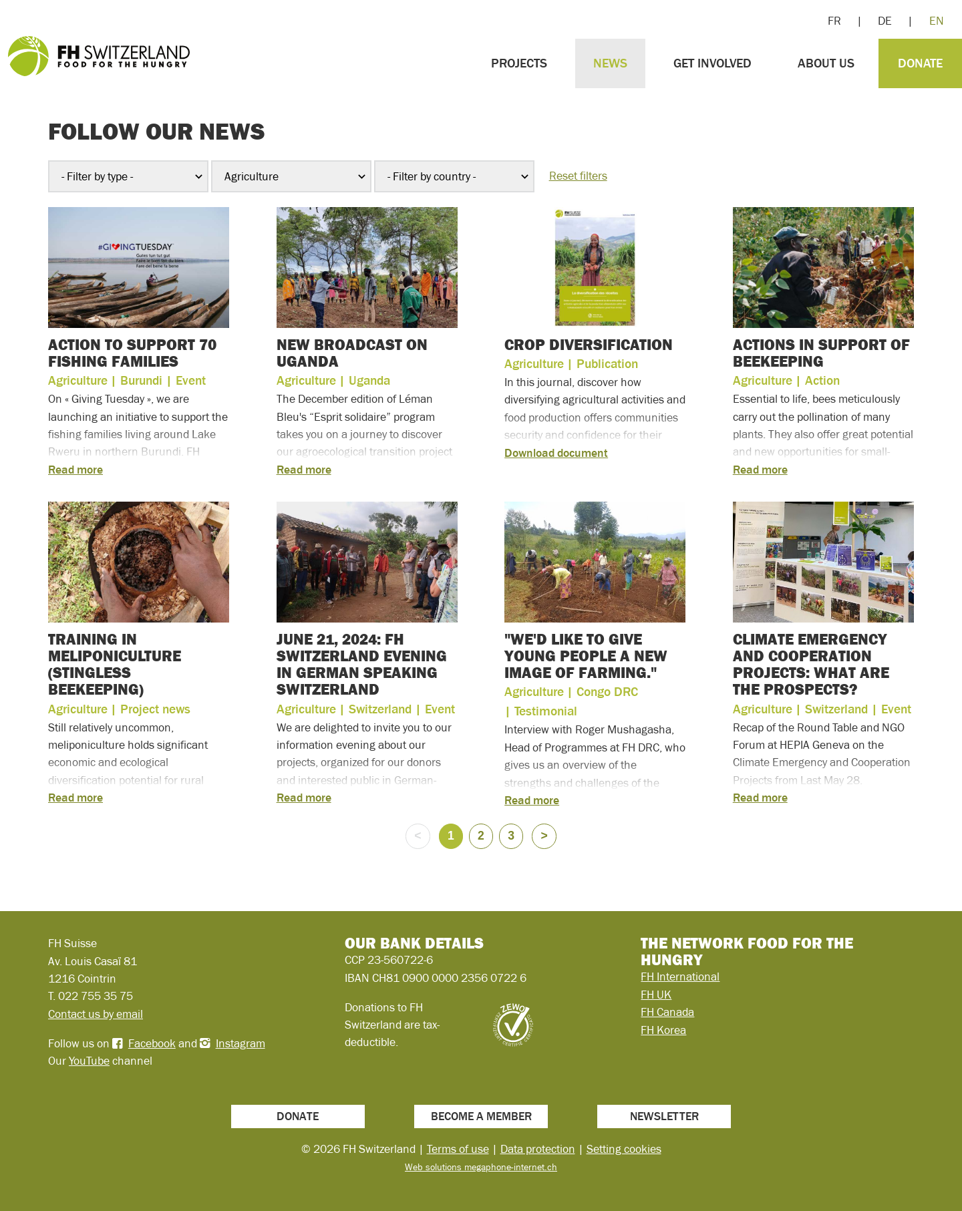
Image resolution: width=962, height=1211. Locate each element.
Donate (920, 63)
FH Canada (667, 1012)
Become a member (481, 1116)
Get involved (712, 63)
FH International (680, 976)
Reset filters (578, 175)
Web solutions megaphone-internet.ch (481, 1167)
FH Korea (663, 1030)
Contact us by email (95, 1014)
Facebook (152, 1043)
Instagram (240, 1043)
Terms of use (458, 1149)
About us (826, 63)
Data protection (537, 1149)
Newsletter (664, 1116)
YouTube (89, 1060)
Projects (519, 63)
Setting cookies (624, 1149)
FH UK (656, 994)
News (610, 63)
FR (834, 20)
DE (885, 20)
